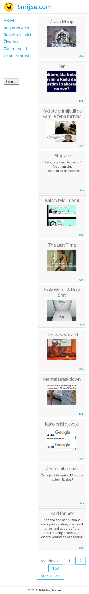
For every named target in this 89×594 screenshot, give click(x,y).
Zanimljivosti (15, 48)
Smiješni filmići (17, 34)
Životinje (11, 41)
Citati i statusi (16, 55)
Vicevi (9, 20)
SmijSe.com (34, 7)
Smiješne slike (16, 27)
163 (55, 568)
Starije (46, 575)
